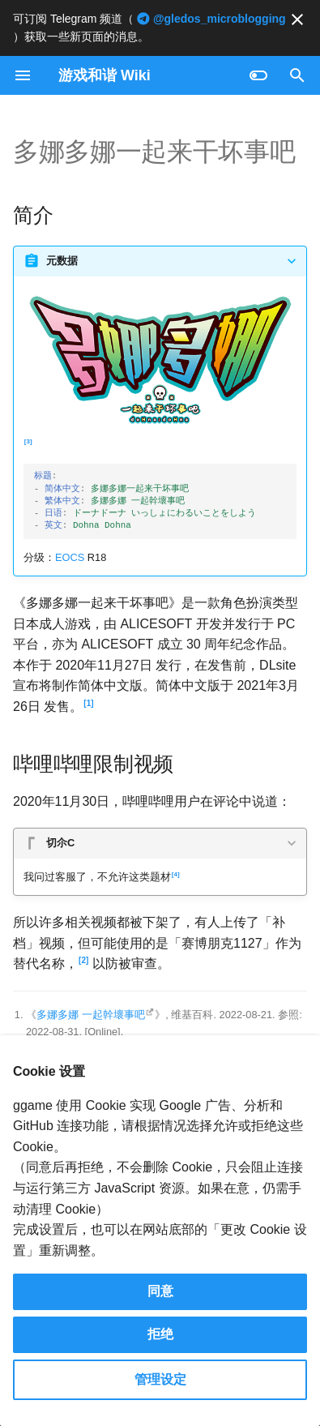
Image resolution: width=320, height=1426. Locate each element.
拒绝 (160, 1334)
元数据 (62, 261)
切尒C (60, 843)
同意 (160, 1291)
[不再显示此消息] (297, 19)
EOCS (69, 557)
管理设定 (160, 1379)
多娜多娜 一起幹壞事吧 (90, 1014)
